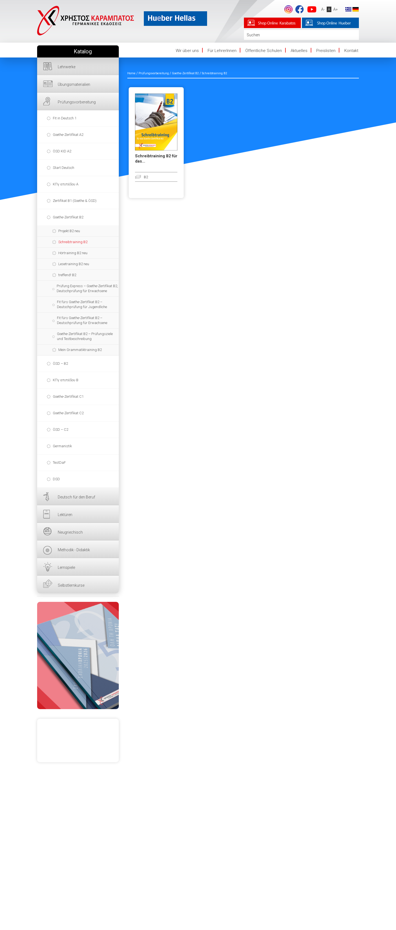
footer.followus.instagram (288, 9)
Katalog (83, 51)
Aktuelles (299, 50)
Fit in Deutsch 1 (64, 118)
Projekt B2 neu (69, 231)
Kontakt (351, 50)
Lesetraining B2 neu (73, 264)
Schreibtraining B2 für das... (156, 159)
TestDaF (59, 462)
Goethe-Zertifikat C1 (68, 396)
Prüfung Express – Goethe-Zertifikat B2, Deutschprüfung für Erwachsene (87, 288)
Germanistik (62, 446)
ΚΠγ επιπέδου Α (65, 184)
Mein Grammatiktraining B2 (80, 350)
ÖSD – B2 (60, 363)
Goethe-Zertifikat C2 (68, 413)
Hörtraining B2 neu (72, 253)
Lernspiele (66, 567)
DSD (56, 479)
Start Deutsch (63, 168)
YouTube (311, 9)
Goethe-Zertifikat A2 (68, 135)
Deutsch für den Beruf (76, 497)
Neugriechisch (70, 532)
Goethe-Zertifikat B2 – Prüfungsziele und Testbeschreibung (85, 336)
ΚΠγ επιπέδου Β (65, 380)
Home (131, 73)
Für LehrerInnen (222, 50)
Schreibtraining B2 (72, 242)
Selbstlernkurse (71, 585)
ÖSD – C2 (60, 429)
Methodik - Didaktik (74, 550)
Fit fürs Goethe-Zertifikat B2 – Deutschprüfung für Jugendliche (82, 304)
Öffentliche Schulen (263, 50)
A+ (335, 9)
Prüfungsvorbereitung (77, 102)
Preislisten (326, 50)
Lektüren (65, 514)
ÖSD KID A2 (62, 151)
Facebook (299, 9)
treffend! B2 (67, 275)
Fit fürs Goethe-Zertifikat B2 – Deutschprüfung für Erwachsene (82, 320)
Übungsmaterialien (74, 84)
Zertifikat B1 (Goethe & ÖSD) (75, 201)
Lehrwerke (66, 67)
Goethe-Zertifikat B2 (68, 217)
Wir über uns (187, 50)
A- (322, 9)
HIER (78, 655)
